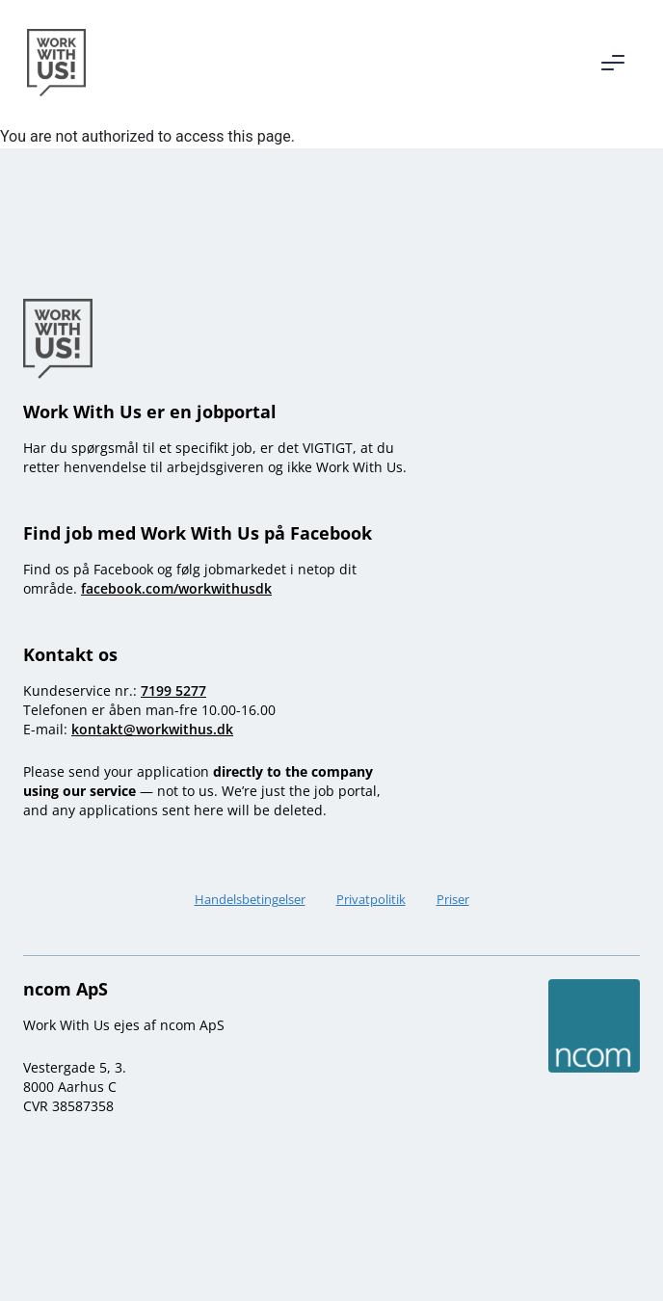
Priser (453, 899)
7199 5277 (173, 690)
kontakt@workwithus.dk (152, 729)
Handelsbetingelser (250, 899)
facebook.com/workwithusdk (176, 588)
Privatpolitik (371, 899)
